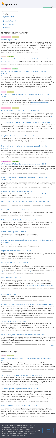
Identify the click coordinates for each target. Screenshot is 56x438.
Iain (15, 131)
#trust (51, 64)
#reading (52, 288)
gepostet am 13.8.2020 (6, 273)
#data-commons (32, 288)
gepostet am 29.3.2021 (6, 131)
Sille (16, 330)
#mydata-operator (45, 187)
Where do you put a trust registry (9, 61)
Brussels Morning (49, 194)
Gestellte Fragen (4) (9, 21)
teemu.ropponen (19, 173)
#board (36, 416)
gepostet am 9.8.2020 (6, 288)
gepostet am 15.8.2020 (6, 258)
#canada (36, 317)
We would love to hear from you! (15, 368)
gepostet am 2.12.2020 (6, 187)
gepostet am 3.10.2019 (6, 317)
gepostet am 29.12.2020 (7, 157)
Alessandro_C (18, 157)
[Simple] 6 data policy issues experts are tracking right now (22, 136)
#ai (29, 118)
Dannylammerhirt (19, 369)
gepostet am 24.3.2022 (6, 52)
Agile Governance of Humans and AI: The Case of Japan (20, 111)
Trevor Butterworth (19, 64)
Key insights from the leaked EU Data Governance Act (19, 210)
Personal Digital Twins (9, 40)
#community (36, 227)
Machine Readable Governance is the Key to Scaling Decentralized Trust (26, 59)
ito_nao (16, 384)
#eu (29, 52)
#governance (11, 4)
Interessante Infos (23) (9, 17)
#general (35, 300)
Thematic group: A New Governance (13, 321)
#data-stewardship (31, 236)
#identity (39, 104)
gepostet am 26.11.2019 (7, 416)
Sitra (43, 194)
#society (40, 88)
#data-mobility (42, 317)
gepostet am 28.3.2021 (6, 141)
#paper (43, 344)
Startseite (6, 27)
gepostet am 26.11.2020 (7, 197)
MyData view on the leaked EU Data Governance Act (19, 220)
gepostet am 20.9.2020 (6, 246)
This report (4, 76)
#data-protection (37, 205)
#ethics (28, 344)
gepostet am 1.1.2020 (6, 300)
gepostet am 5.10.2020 (6, 236)
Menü (53, 345)
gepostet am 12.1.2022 (6, 88)
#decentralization (37, 64)
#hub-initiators (37, 330)
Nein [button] (39, 430)
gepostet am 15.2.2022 (6, 64)
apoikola (17, 52)
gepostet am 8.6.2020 (6, 401)
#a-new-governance (31, 401)
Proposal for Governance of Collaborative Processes (19, 406)
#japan (40, 118)
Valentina (16, 300)
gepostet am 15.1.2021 (6, 384)
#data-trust (31, 273)
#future (31, 141)
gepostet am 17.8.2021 (6, 104)
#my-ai (39, 344)
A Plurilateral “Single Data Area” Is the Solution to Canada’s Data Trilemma (27, 304)
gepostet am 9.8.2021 (6, 118)
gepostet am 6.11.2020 (6, 227)
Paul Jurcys (17, 104)
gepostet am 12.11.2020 (7, 215)
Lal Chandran (18, 187)
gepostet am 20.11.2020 (7, 205)
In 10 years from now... (9, 294)
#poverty (35, 131)
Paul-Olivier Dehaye (19, 317)
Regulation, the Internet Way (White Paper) (16, 251)
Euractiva (39, 194)
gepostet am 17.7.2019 (6, 344)
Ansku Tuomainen (19, 227)
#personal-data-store (7, 371)
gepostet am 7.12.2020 (6, 173)
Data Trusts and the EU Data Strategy (14, 262)
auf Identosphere (28, 64)
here (51, 116)
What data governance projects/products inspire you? (20, 389)
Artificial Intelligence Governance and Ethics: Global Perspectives (23, 335)
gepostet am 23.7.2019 (6, 330)
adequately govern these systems (40, 102)
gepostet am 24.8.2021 (6, 369)
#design (33, 157)
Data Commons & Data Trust (11, 278)
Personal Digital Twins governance (10, 49)
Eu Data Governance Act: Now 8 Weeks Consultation (19, 191)
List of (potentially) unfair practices (13, 232)
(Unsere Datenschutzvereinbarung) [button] (16, 435)
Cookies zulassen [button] (48, 430)
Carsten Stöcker (18, 88)
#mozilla (45, 401)
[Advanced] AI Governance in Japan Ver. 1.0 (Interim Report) (21, 375)
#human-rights (33, 88)
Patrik (16, 236)
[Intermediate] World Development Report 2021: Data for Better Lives (25, 122)
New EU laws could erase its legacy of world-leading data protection (25, 201)
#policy (43, 141)
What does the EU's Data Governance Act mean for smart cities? (23, 164)
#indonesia (46, 157)
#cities (34, 173)
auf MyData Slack (23, 52)
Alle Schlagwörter (9, 24)
